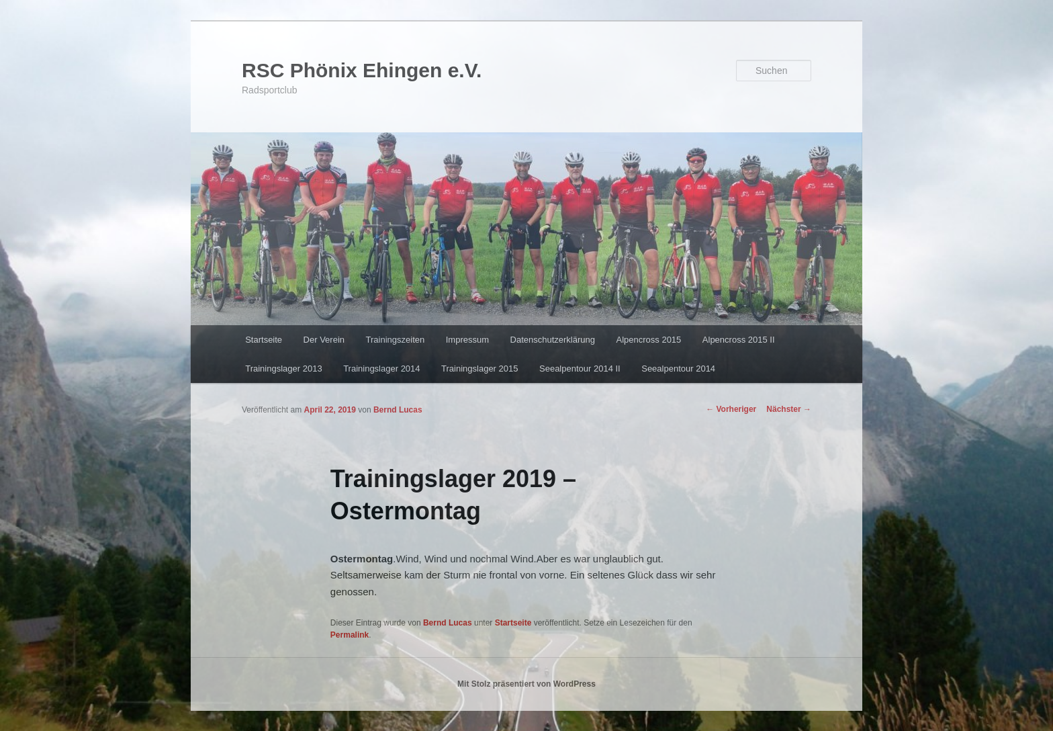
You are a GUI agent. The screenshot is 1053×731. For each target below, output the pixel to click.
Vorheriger (731, 409)
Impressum (467, 340)
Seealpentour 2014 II (580, 368)
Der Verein (324, 340)
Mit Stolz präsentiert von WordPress (526, 684)
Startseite (263, 340)
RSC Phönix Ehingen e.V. (362, 70)
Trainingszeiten (395, 340)
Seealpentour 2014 (678, 368)
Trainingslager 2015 (479, 368)
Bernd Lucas (397, 410)
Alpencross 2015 (648, 340)
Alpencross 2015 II (738, 340)
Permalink (349, 635)
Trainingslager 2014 (381, 368)
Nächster (788, 409)
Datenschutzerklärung (552, 340)
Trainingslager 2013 (283, 368)
